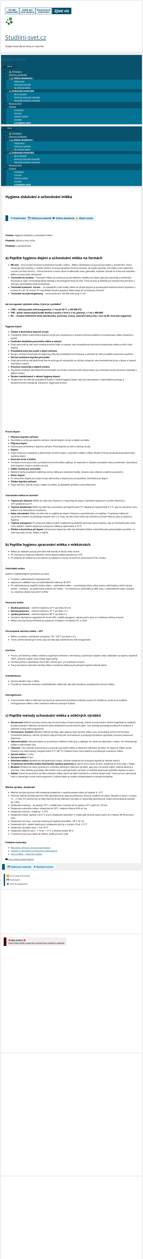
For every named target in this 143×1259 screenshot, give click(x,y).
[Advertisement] (53, 208)
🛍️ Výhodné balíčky (22, 87)
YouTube (18, 113)
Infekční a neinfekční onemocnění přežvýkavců (34, 850)
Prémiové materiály (22, 84)
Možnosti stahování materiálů (27, 97)
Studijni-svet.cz (25, 37)
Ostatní (15, 106)
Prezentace (19, 110)
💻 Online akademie (17, 883)
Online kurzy (19, 81)
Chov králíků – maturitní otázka (26, 854)
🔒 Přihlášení (15, 71)
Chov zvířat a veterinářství (21, 859)
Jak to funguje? (20, 94)
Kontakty (18, 119)
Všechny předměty (18, 74)
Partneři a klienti (21, 116)
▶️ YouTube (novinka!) (18, 875)
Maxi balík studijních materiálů (27, 100)
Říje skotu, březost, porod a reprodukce (30, 847)
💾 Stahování (13, 879)
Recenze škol (15, 103)
